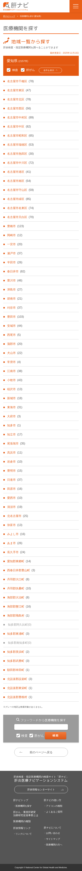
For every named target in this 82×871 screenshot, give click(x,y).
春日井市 (16, 271)
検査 (25, 735)
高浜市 (14, 452)
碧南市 (14, 298)
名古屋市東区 (19, 90)
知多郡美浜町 (18, 651)
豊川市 (14, 280)
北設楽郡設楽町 (19, 678)
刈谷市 (14, 307)
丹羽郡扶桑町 (19, 588)
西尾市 (14, 334)
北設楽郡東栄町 (19, 688)
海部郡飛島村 (18, 615)
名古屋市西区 (19, 108)
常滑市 (14, 361)
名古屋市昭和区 (20, 135)
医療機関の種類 (22, 821)
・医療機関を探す (22, 806)
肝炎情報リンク (22, 828)
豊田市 (15, 316)
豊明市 (14, 470)
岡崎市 (14, 235)
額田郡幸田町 (18, 669)
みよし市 (16, 534)
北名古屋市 (17, 515)
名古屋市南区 (19, 180)
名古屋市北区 (19, 99)
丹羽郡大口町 (18, 579)
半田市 (14, 262)
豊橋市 (15, 226)
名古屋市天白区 (20, 217)
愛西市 (14, 497)
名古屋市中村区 (20, 117)
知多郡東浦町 (18, 633)
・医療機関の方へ (53, 844)
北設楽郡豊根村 (19, 697)
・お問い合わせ (52, 833)
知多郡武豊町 (18, 660)
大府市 (14, 416)
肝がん (39, 735)
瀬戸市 (14, 253)
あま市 (14, 543)
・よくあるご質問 (53, 811)
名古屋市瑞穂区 (20, 144)
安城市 (14, 325)
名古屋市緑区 (19, 198)
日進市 (14, 479)
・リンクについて (22, 833)
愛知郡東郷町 (19, 561)
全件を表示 (48, 70)
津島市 (14, 289)
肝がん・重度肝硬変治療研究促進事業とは (25, 814)
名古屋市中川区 (20, 162)
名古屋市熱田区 (20, 153)
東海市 (14, 407)
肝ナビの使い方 (52, 800)
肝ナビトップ (9, 16)
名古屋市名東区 (20, 208)
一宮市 (14, 244)
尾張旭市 (16, 443)
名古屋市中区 (19, 126)
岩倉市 (14, 461)
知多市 (14, 425)
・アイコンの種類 (53, 806)
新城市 (14, 398)
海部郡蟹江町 (19, 606)
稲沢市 (14, 389)
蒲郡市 (14, 343)
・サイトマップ (52, 839)
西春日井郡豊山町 (21, 570)
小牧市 (14, 380)
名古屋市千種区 (20, 81)
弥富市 (14, 525)
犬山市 (14, 352)
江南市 (14, 371)
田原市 (14, 488)
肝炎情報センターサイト (41, 789)
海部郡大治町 (18, 597)
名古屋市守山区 (20, 189)
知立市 (14, 434)
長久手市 (16, 552)
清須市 (14, 506)
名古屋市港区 (19, 171)
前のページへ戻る (41, 752)
